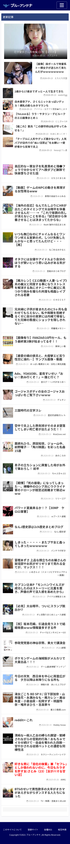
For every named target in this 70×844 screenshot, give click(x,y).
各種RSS (48, 829)
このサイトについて (12, 829)
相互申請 (62, 829)
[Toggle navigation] (62, 5)
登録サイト (33, 829)
